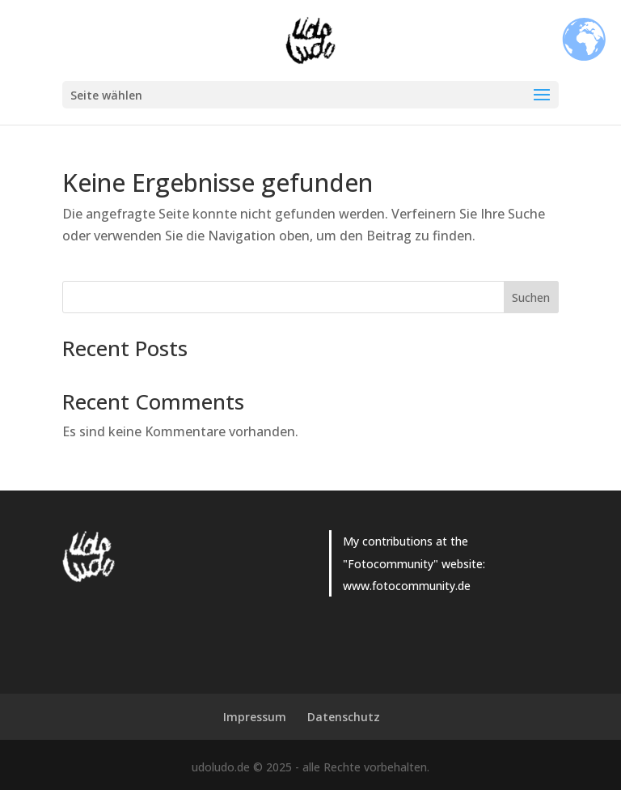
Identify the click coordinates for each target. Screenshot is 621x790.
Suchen (531, 297)
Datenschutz (343, 716)
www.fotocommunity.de (407, 585)
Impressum (254, 716)
